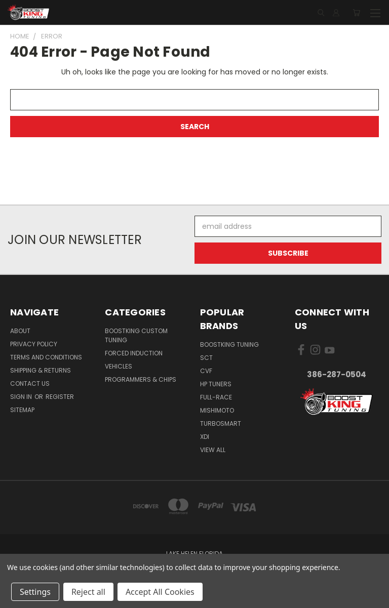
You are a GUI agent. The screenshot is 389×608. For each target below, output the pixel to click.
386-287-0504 (336, 374)
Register (60, 396)
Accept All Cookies (160, 591)
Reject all (88, 591)
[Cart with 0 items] (356, 13)
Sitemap (22, 410)
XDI (204, 436)
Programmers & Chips (140, 379)
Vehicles (118, 366)
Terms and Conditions (46, 357)
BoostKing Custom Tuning (136, 335)
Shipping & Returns (40, 370)
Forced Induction (134, 353)
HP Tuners (215, 384)
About (20, 331)
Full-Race (216, 397)
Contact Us (30, 383)
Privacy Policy (33, 344)
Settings (35, 591)
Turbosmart (220, 423)
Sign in (21, 396)
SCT (206, 357)
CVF (206, 371)
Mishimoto (217, 410)
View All (212, 449)
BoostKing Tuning (229, 344)
